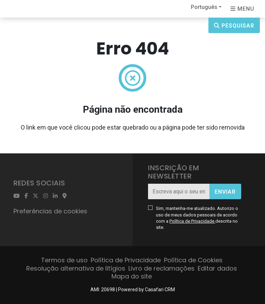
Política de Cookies (193, 260)
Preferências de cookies (50, 211)
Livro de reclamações (161, 268)
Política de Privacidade (192, 221)
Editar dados (217, 268)
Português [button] (204, 7)
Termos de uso (64, 260)
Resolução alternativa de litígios (75, 268)
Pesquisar (234, 25)
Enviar (225, 192)
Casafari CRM (160, 289)
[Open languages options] (242, 9)
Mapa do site (131, 276)
